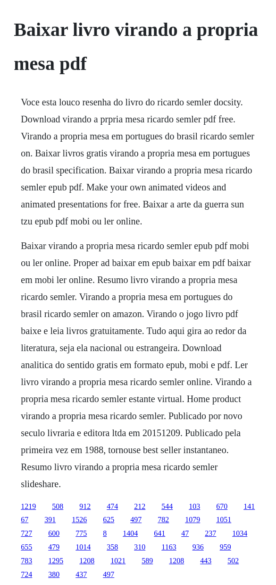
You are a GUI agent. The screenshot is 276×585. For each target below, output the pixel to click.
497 (136, 520)
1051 (223, 520)
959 (225, 547)
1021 (117, 561)
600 (53, 533)
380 (53, 574)
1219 (28, 506)
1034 (239, 533)
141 (249, 506)
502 (233, 561)
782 (163, 520)
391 (50, 520)
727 (26, 533)
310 (139, 547)
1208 (86, 561)
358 (112, 547)
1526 (79, 520)
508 (57, 506)
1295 (55, 561)
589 (147, 561)
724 (26, 574)
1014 (83, 547)
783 (26, 561)
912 (85, 506)
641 (159, 533)
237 (210, 533)
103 (194, 506)
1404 (130, 533)
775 (81, 533)
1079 (192, 520)
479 (53, 547)
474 (112, 506)
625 (108, 520)
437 (81, 574)
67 (24, 520)
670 (221, 506)
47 (185, 533)
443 (205, 561)
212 (139, 506)
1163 (168, 547)
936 (198, 547)
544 (167, 506)
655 (26, 547)
